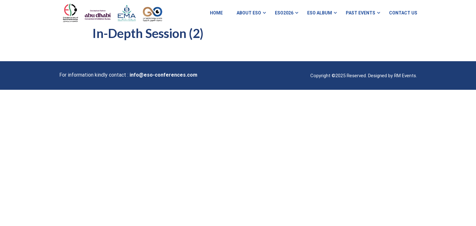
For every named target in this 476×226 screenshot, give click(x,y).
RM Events (405, 81)
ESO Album (319, 15)
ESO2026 (284, 15)
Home (216, 15)
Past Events (360, 15)
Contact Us (403, 15)
